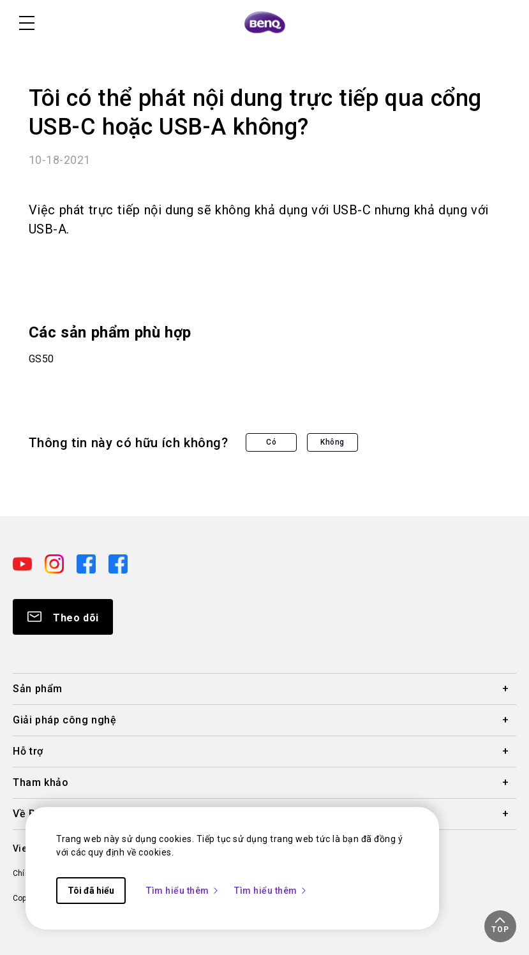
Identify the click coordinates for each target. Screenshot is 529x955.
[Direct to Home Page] (264, 23)
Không (332, 442)
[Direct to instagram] (55, 563)
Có (271, 442)
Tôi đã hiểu (91, 890)
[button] (500, 926)
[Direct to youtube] (23, 563)
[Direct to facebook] (87, 563)
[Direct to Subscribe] (63, 617)
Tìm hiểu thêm (183, 890)
